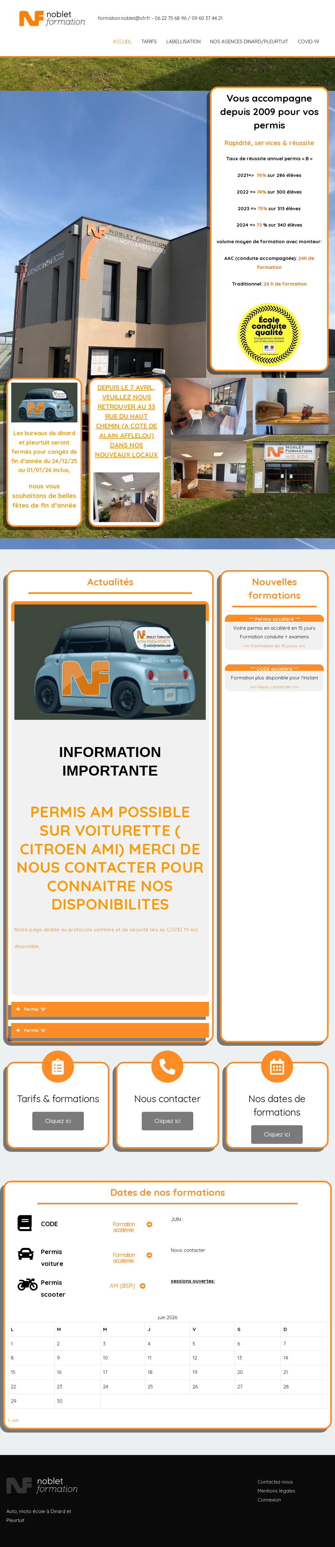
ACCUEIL (122, 41)
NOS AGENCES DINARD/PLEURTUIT (249, 41)
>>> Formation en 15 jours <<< (274, 646)
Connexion (269, 1500)
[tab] (110, 1009)
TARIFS (149, 41)
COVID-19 (308, 41)
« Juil (13, 1420)
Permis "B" (36, 1009)
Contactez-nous (275, 1482)
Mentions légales (276, 1491)
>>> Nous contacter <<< (274, 687)
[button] (58, 1121)
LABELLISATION (183, 41)
